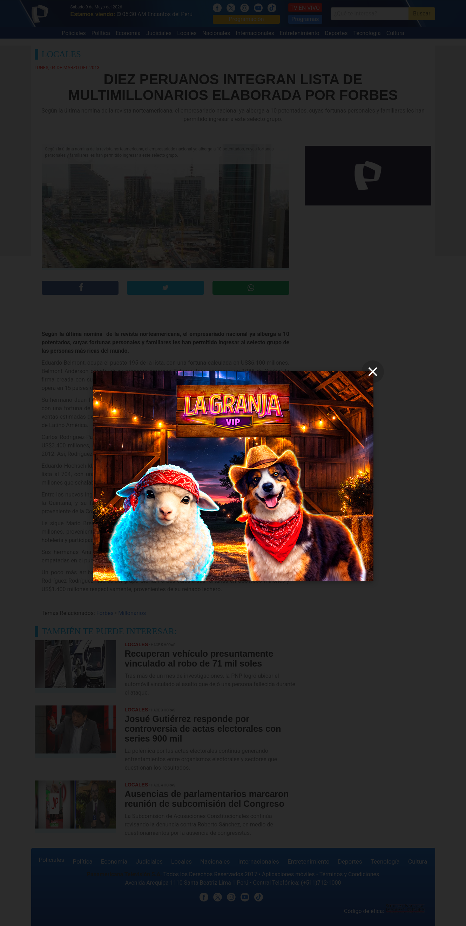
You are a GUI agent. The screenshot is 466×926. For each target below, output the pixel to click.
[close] (373, 371)
